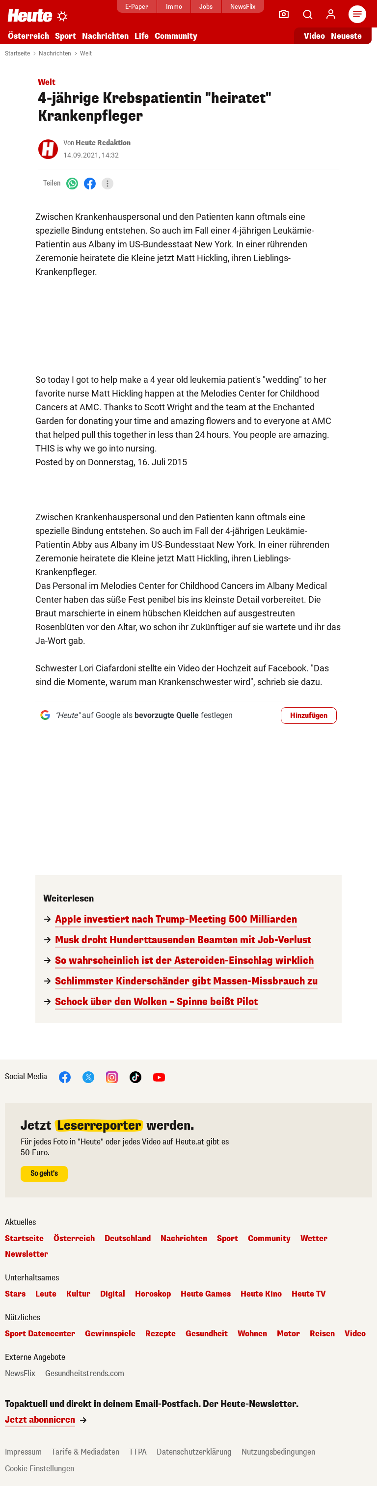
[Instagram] (112, 1076)
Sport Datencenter (40, 1334)
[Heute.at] (30, 15)
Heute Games (206, 1294)
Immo (174, 6)
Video (355, 1334)
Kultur (78, 1294)
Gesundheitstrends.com (84, 1374)
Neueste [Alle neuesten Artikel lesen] (346, 36)
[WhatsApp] (72, 183)
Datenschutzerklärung (194, 1452)
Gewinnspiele (110, 1334)
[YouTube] (159, 1076)
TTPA (138, 1452)
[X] (88, 1076)
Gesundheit (207, 1334)
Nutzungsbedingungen (278, 1452)
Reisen (322, 1334)
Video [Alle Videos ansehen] (314, 36)
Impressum (23, 1452)
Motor (288, 1334)
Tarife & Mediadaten (85, 1452)
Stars (15, 1294)
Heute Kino (261, 1294)
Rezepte (160, 1334)
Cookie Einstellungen (39, 1468)
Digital (112, 1294)
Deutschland (128, 1239)
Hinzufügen (308, 715)
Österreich (28, 36)
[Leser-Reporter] (284, 14)
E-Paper (136, 6)
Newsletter (26, 1254)
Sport (65, 36)
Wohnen (252, 1334)
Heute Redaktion (103, 143)
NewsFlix (242, 6)
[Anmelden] (331, 14)
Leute (45, 1294)
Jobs (206, 6)
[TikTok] (135, 1076)
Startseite (17, 53)
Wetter (313, 1239)
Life (142, 36)
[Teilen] (107, 183)
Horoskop (153, 1294)
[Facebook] (90, 183)
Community (176, 36)
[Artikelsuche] (307, 14)
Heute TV (309, 1294)
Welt (86, 53)
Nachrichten (105, 36)
